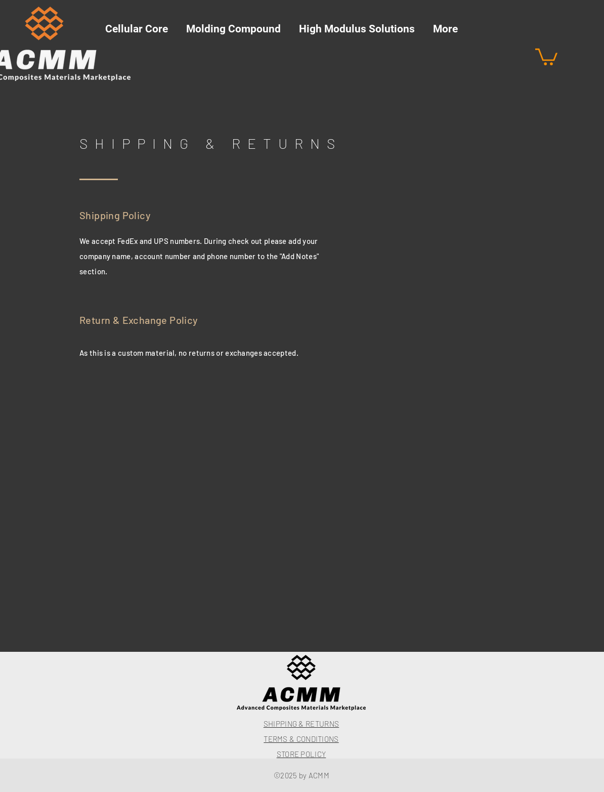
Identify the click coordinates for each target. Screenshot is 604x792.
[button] (546, 56)
